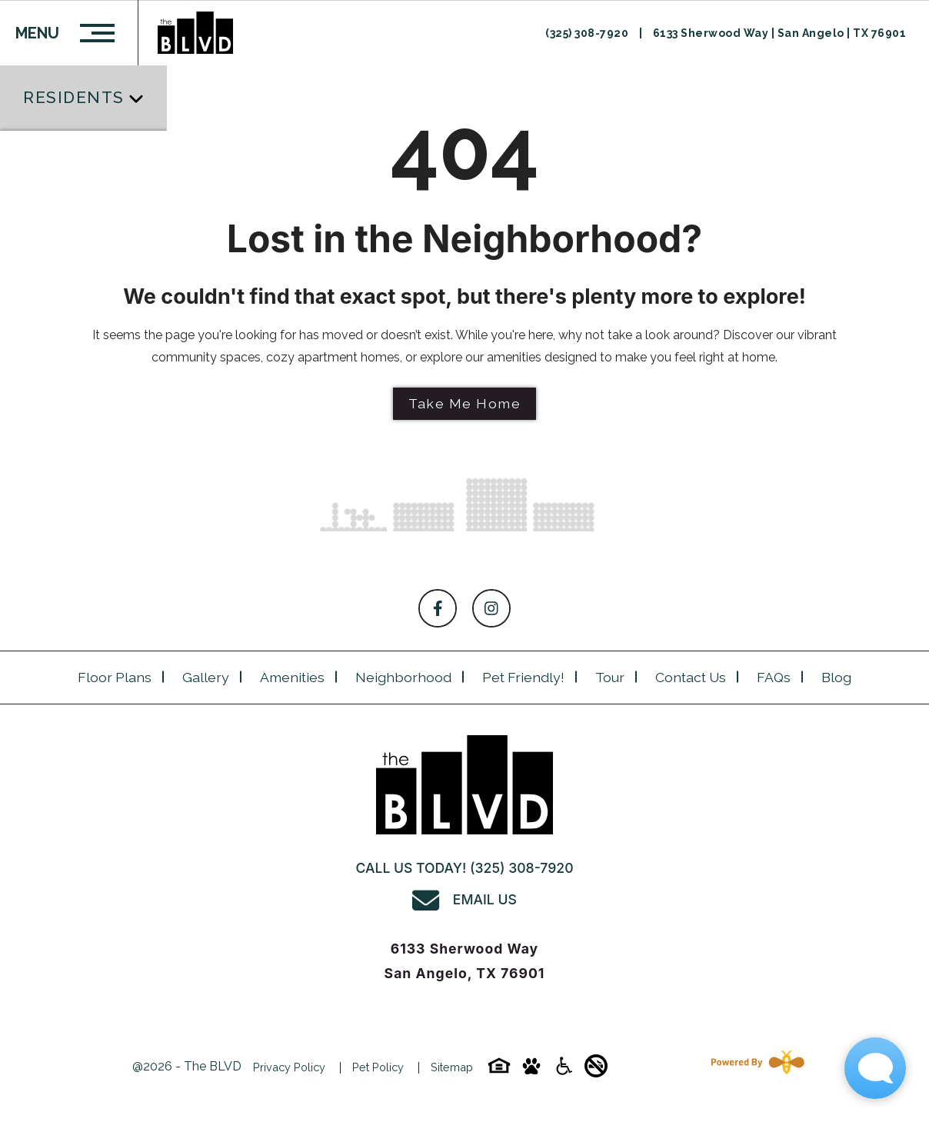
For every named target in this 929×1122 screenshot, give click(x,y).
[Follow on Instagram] (491, 608)
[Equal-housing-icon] (499, 1071)
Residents (74, 97)
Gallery (205, 677)
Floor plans (115, 677)
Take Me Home (464, 403)
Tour (609, 677)
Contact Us (690, 677)
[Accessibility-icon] (563, 1071)
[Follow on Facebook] (437, 608)
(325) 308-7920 (588, 33)
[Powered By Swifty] (754, 1067)
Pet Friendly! (523, 677)
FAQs (774, 677)
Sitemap (452, 1067)
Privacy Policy (289, 1067)
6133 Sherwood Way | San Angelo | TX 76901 (780, 33)
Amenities (292, 677)
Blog (836, 677)
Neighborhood (403, 677)
